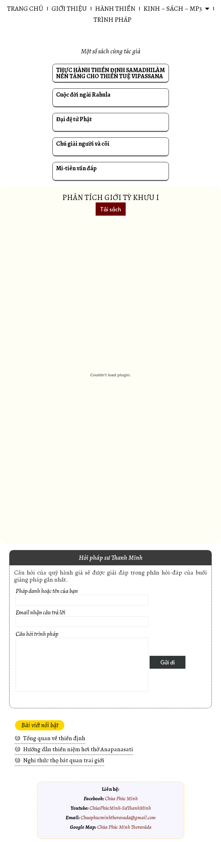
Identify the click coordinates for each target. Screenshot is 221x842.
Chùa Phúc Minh (121, 798)
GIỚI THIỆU (69, 8)
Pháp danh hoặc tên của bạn (82, 598)
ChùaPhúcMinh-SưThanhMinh (120, 808)
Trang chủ (25, 8)
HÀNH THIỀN (115, 8)
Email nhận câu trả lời (82, 619)
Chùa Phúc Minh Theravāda (124, 827)
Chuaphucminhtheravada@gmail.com (118, 817)
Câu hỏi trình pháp (82, 662)
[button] (111, 209)
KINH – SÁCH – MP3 (176, 8)
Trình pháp (112, 19)
